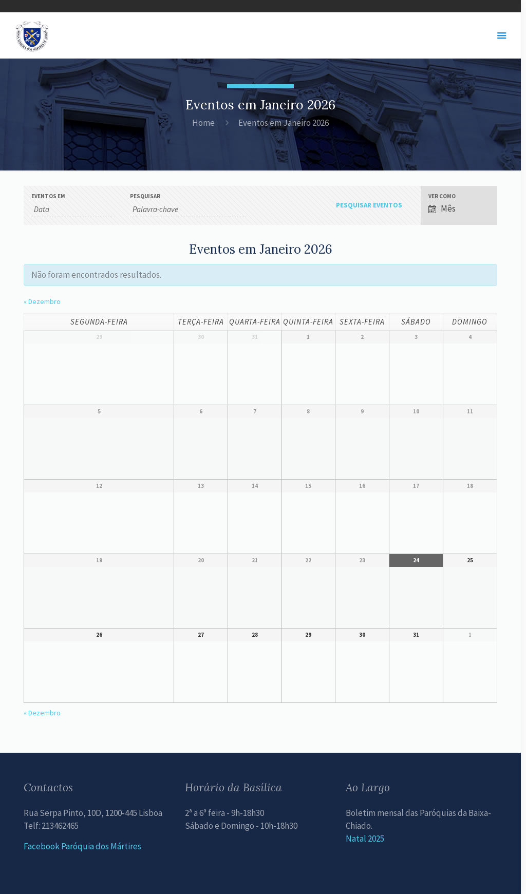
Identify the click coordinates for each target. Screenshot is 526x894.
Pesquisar (145, 196)
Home (203, 122)
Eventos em (48, 196)
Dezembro (42, 301)
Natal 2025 (365, 838)
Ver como (442, 196)
